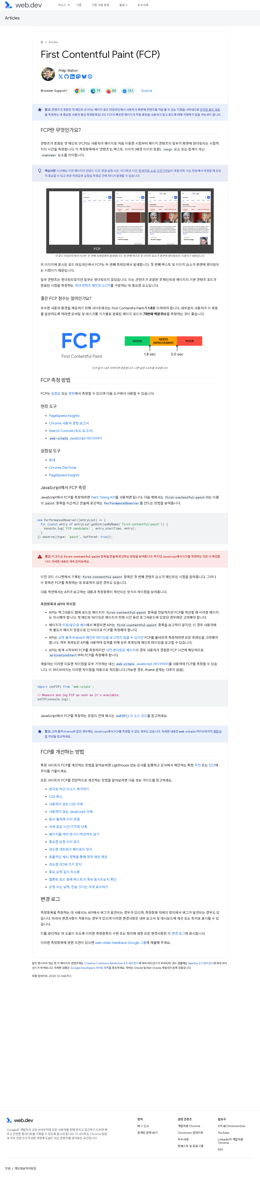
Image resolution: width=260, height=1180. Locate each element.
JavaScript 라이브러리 (75, 438)
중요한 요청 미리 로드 (64, 842)
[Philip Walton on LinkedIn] (72, 77)
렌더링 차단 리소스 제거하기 (69, 789)
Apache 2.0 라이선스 (200, 963)
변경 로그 (178, 934)
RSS (220, 1149)
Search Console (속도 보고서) (71, 431)
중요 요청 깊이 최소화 (64, 872)
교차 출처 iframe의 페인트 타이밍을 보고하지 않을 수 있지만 (101, 638)
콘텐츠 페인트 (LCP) (93, 286)
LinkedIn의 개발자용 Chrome (230, 1141)
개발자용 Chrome (189, 1126)
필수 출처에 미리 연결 (64, 819)
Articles (12, 18)
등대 (52, 460)
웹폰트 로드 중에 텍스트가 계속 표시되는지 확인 (83, 880)
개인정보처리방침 (25, 1168)
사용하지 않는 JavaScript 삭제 (71, 812)
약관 (7, 1168)
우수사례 (143, 5)
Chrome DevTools (62, 468)
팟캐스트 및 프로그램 (190, 1146)
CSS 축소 (55, 797)
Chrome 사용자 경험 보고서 (69, 423)
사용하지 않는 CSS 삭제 (66, 804)
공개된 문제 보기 (147, 1133)
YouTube (223, 1133)
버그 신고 (143, 1126)
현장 (71, 394)
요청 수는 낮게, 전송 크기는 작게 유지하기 (78, 887)
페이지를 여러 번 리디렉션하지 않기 (74, 834)
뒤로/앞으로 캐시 (74, 625)
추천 (197, 765)
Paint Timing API (103, 497)
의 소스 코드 (131, 716)
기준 (79, 5)
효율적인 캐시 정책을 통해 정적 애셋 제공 (78, 857)
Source (146, 91)
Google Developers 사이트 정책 (89, 968)
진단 (212, 765)
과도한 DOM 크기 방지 (65, 865)
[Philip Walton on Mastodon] (78, 77)
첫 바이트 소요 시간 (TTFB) (154, 171)
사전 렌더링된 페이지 (121, 650)
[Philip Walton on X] (60, 77)
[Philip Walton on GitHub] (66, 77)
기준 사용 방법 (100, 5)
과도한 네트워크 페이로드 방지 (70, 849)
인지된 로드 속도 (210, 110)
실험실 (55, 394)
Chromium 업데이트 (190, 1133)
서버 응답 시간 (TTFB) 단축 (68, 827)
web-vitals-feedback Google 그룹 (120, 943)
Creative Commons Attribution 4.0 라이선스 (111, 963)
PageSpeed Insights (64, 416)
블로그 (123, 5)
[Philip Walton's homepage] (90, 77)
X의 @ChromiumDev (231, 1126)
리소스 (62, 5)
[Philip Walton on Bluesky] (84, 77)
